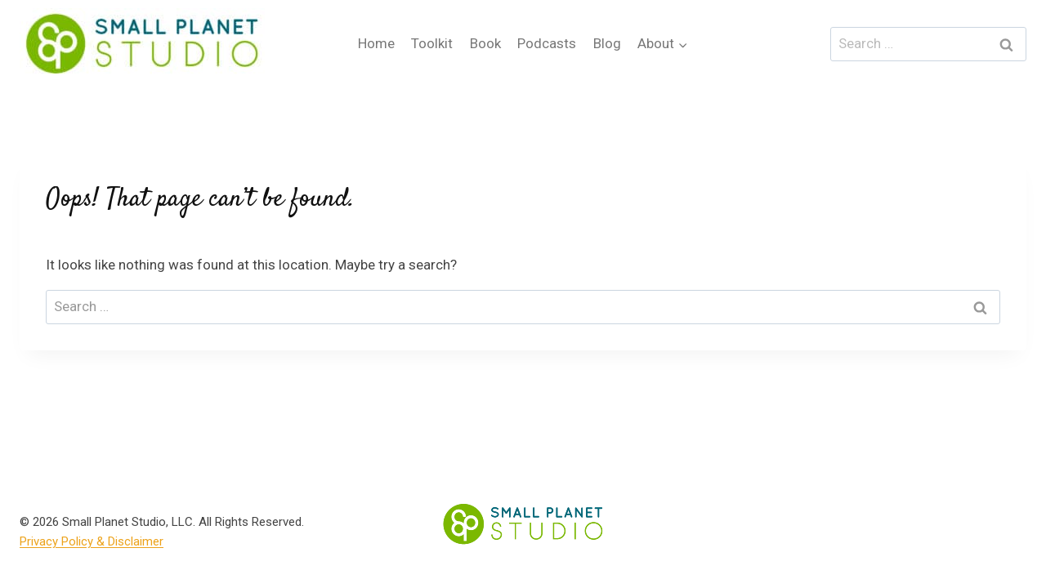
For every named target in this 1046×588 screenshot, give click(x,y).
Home (376, 43)
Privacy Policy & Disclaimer (91, 541)
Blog (607, 43)
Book (485, 43)
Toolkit (432, 43)
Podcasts (546, 43)
